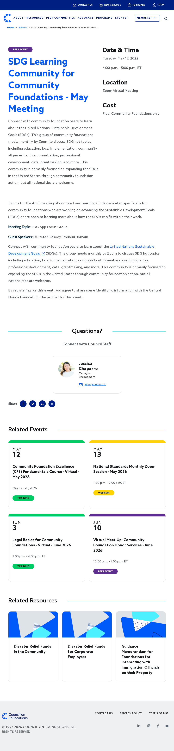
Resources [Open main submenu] (35, 18)
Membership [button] (146, 18)
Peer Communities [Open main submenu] (61, 18)
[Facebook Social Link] (158, 725)
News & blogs (112, 5)
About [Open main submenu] (19, 18)
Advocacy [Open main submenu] (86, 18)
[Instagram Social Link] (148, 725)
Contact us (85, 5)
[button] (166, 18)
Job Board (139, 5)
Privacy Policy (131, 713)
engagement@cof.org (96, 384)
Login (160, 5)
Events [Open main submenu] (121, 18)
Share (12, 404)
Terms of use (159, 713)
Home (10, 27)
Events (22, 27)
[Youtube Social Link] (167, 725)
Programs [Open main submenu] (104, 18)
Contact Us (104, 713)
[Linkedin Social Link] (138, 725)
